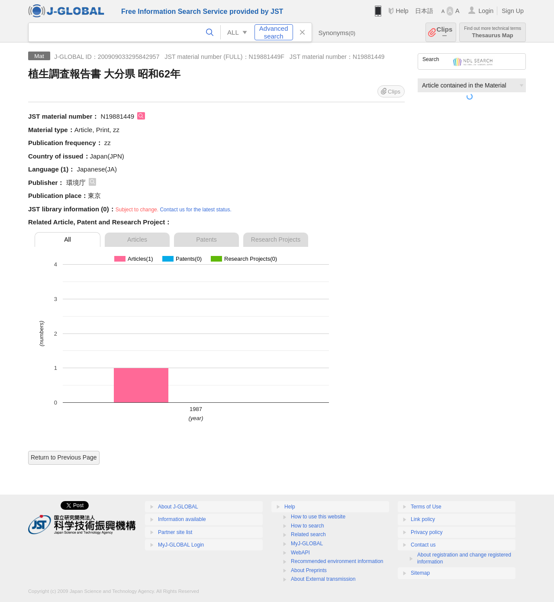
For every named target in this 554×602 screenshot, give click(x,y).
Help (402, 10)
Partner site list (175, 532)
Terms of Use (426, 507)
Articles (137, 239)
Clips (445, 32)
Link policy (423, 519)
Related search (308, 534)
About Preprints (309, 570)
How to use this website (318, 517)
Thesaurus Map (492, 32)
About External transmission (323, 579)
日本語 (424, 10)
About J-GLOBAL (178, 507)
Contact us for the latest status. (195, 210)
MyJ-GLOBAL (307, 544)
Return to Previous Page (64, 457)
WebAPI (300, 553)
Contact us (423, 545)
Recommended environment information (337, 561)
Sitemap (420, 573)
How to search (307, 526)
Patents (206, 239)
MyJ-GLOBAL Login (181, 545)
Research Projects (275, 239)
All (67, 239)
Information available (182, 519)
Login (485, 10)
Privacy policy (426, 532)
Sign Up (513, 10)
